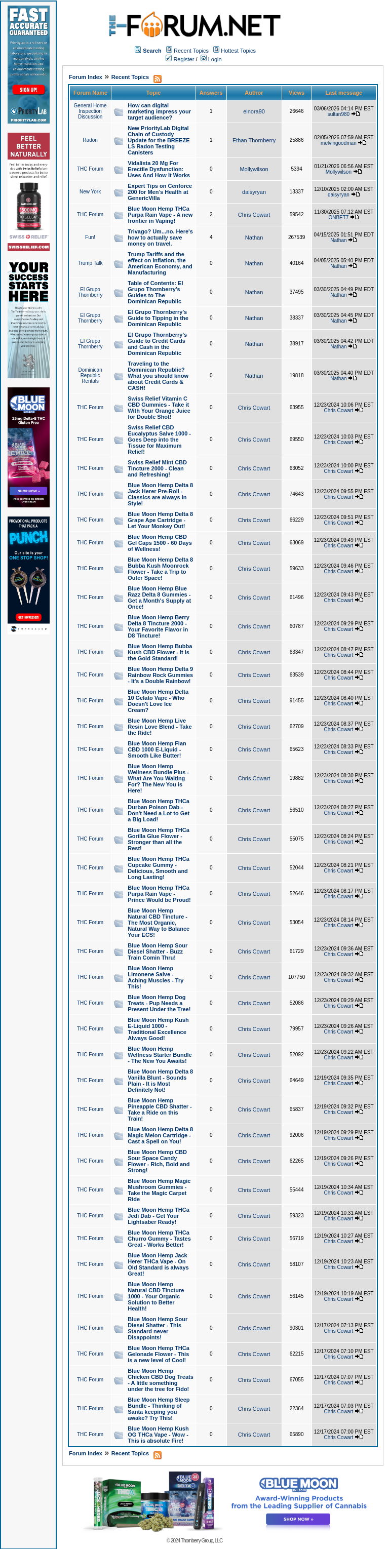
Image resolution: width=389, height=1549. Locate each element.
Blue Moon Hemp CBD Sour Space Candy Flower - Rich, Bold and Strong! (158, 1161)
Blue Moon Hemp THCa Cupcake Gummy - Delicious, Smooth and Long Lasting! (158, 868)
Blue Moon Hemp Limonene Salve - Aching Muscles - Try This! (155, 977)
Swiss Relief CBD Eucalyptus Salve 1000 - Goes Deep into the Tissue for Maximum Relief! (159, 439)
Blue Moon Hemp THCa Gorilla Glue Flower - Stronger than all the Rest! (158, 839)
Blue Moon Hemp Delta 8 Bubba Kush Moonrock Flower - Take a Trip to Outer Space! (160, 569)
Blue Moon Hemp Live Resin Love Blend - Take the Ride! (159, 727)
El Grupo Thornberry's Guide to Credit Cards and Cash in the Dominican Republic (157, 344)
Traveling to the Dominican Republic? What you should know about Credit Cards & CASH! (158, 376)
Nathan (254, 237)
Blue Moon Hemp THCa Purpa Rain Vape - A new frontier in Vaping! (160, 215)
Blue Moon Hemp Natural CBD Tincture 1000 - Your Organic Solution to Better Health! (156, 1296)
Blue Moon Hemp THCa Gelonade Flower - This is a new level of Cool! (158, 1354)
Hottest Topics (238, 51)
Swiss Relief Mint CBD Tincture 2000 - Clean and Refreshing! (157, 468)
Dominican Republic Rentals (90, 375)
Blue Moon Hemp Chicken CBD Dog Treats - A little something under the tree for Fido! (160, 1380)
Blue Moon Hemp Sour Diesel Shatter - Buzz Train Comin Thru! (157, 951)
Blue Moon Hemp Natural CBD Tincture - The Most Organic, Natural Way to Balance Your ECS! (158, 922)
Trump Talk (90, 263)
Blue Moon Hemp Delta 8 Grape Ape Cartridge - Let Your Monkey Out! (160, 520)
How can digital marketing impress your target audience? (159, 111)
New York (90, 191)
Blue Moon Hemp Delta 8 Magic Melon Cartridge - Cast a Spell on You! (160, 1135)
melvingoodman (339, 143)
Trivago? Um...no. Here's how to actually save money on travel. (160, 237)
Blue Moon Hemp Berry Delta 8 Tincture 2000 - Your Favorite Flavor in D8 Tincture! (158, 626)
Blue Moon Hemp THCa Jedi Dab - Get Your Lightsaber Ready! (158, 1216)
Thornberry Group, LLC (201, 1540)
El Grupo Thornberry (90, 292)
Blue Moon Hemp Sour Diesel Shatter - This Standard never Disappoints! (157, 1328)
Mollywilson (254, 169)
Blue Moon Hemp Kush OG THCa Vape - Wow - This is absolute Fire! (158, 1434)
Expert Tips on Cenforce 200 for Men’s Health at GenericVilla (160, 192)
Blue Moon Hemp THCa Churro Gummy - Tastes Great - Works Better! (159, 1238)
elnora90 (254, 111)
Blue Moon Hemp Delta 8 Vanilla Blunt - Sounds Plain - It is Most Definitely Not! (160, 1080)
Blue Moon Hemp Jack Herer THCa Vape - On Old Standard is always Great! (158, 1264)
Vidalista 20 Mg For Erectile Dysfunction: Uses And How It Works (159, 169)
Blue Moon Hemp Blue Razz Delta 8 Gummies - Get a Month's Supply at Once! (159, 597)
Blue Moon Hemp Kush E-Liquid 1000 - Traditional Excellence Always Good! (158, 1029)
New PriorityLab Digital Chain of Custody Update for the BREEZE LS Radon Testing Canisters (158, 140)
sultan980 (338, 114)
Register (180, 59)
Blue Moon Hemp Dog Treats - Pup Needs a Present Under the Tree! (159, 1003)
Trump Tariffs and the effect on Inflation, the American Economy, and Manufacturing (160, 263)
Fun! (90, 237)
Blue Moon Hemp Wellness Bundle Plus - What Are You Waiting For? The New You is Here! (158, 778)
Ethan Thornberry (254, 140)
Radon (90, 140)
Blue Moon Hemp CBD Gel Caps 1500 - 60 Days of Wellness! (160, 543)
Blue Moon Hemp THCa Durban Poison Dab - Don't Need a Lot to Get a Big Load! (158, 810)
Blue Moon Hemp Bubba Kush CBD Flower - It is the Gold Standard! (160, 652)
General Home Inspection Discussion (90, 111)
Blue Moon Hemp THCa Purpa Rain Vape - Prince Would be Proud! (159, 894)
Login (211, 59)
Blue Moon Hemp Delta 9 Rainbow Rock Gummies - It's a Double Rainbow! (160, 675)
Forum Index (85, 77)
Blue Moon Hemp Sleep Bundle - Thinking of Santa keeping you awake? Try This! (158, 1409)
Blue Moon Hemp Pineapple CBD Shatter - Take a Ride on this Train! (160, 1109)
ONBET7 (338, 217)
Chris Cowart (254, 215)
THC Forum (90, 169)
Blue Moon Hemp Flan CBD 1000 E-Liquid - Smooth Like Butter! (157, 749)
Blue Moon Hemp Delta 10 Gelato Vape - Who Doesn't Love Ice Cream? (158, 701)
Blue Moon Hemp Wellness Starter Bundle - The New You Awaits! (159, 1055)
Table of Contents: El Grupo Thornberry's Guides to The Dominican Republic (155, 292)
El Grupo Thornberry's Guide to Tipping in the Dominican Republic (158, 318)
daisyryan (254, 192)
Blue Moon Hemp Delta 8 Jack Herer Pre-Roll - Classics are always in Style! (160, 494)
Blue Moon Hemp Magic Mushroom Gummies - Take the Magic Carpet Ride (159, 1190)
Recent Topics (191, 51)
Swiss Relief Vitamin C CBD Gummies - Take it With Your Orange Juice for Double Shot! (159, 407)
